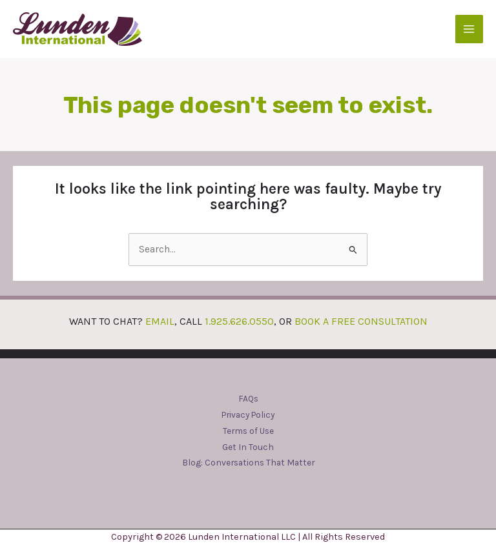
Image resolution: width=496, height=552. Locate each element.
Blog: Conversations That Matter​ (248, 462)
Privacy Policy (248, 414)
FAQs (248, 398)
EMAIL (159, 321)
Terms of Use (248, 430)
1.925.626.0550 (239, 321)
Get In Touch (248, 447)
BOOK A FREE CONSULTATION (361, 321)
